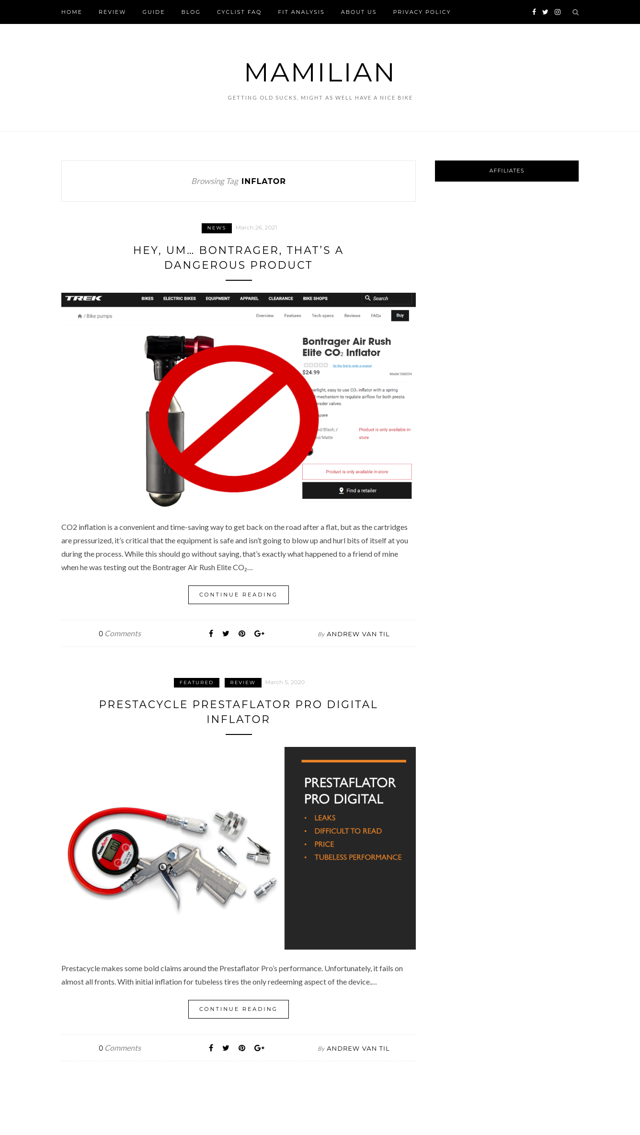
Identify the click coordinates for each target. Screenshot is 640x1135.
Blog (191, 12)
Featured (197, 682)
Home (71, 12)
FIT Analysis (301, 12)
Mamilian (320, 72)
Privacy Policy (422, 12)
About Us (359, 12)
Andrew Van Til (358, 633)
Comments (120, 632)
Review (112, 12)
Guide (154, 12)
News (217, 228)
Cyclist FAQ (239, 12)
